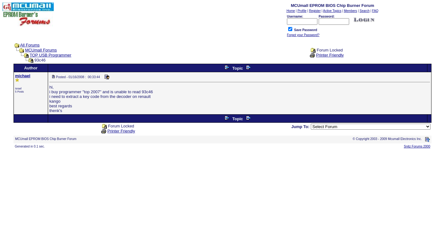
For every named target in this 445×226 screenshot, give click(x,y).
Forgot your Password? (303, 35)
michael (22, 75)
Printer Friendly (330, 55)
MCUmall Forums (41, 50)
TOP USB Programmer (50, 55)
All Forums (30, 45)
